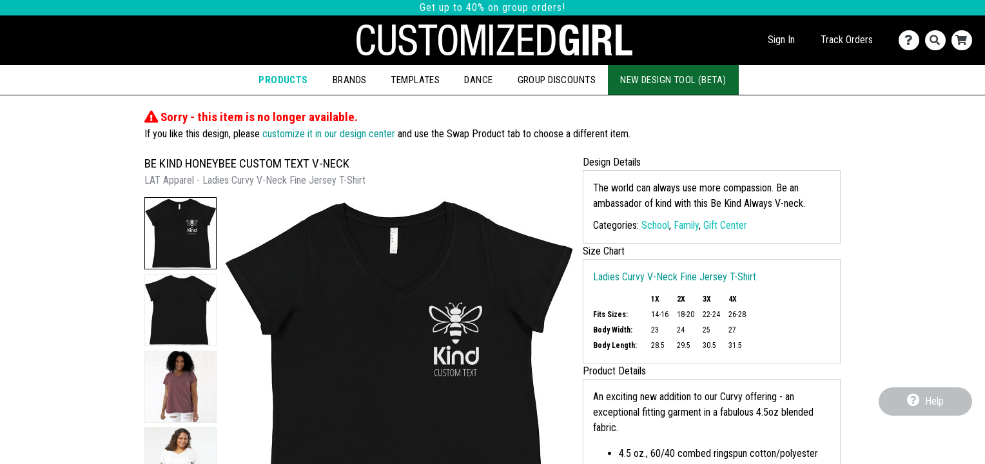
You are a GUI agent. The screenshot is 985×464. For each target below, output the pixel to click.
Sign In (781, 40)
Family (686, 225)
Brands (350, 80)
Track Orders (847, 40)
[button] (180, 233)
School (655, 225)
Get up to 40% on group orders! (492, 7)
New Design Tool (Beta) (673, 80)
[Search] (938, 40)
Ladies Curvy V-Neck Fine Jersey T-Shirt (674, 277)
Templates (415, 80)
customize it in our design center (328, 134)
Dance (478, 80)
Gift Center (725, 225)
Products (282, 80)
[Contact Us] (912, 40)
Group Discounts (557, 80)
